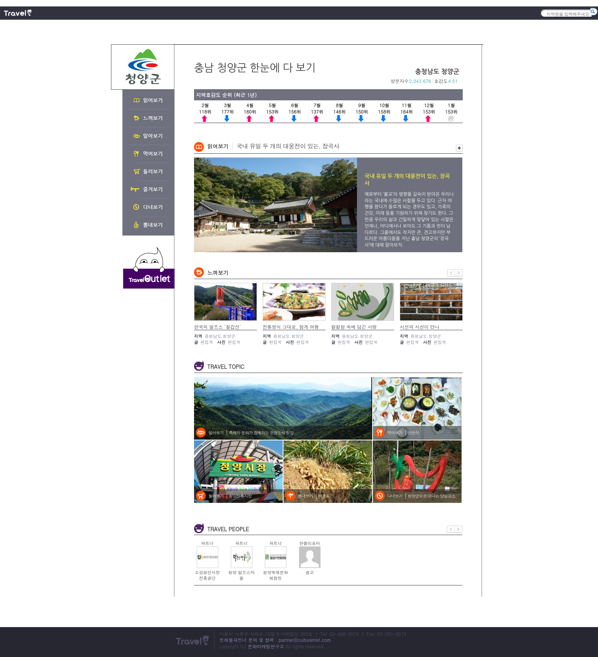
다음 (459, 272)
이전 (451, 272)
